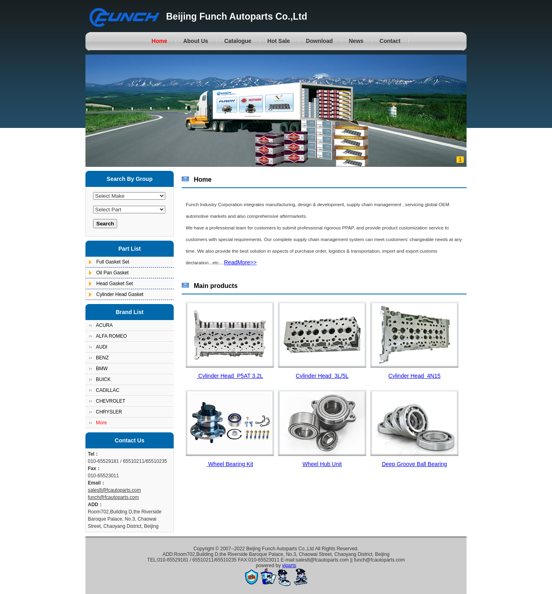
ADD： (95, 504)
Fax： (94, 468)
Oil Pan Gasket (112, 273)
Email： (97, 483)
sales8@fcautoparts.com (114, 490)
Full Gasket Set (112, 262)
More (101, 423)
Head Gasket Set (114, 283)
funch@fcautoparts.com (113, 497)
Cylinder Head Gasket (119, 294)
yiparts (289, 565)
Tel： (93, 454)
